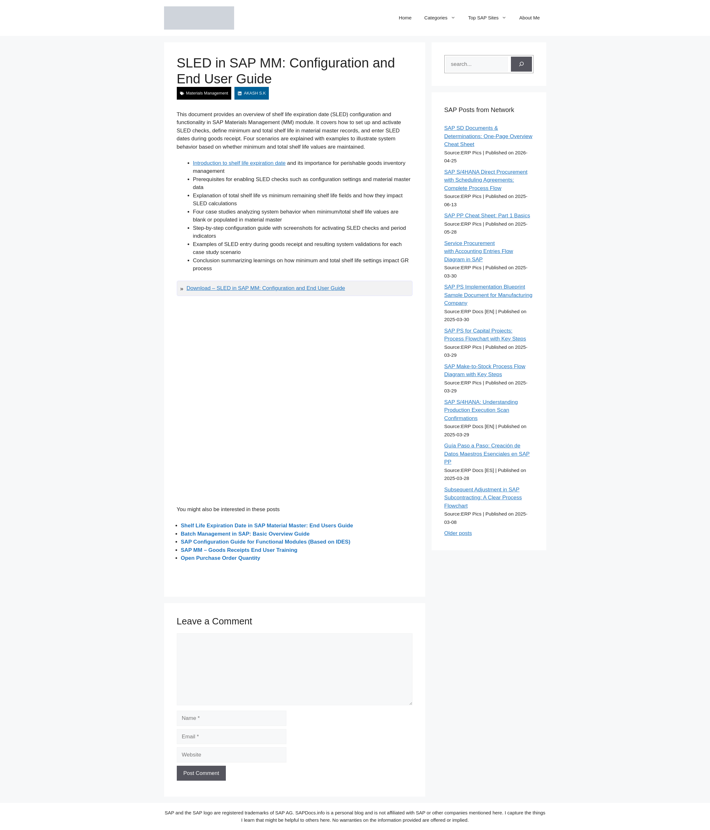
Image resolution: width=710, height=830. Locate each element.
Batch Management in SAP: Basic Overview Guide (245, 534)
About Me (529, 17)
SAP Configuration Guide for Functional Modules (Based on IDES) (265, 542)
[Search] (521, 64)
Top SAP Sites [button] (490, 17)
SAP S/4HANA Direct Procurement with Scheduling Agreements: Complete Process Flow (485, 180)
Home (405, 17)
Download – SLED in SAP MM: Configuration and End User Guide (266, 288)
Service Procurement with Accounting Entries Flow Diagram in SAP (478, 251)
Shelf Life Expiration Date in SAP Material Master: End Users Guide (267, 526)
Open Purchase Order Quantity (220, 558)
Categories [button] (443, 17)
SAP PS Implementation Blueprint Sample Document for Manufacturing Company (488, 295)
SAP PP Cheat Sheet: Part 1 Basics (487, 216)
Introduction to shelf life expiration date (239, 163)
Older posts (458, 533)
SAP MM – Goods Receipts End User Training (239, 550)
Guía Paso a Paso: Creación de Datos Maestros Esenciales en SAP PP (487, 454)
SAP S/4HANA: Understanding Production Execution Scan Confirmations (481, 410)
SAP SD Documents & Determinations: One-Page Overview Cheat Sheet (488, 136)
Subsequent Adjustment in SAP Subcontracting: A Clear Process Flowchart (483, 498)
